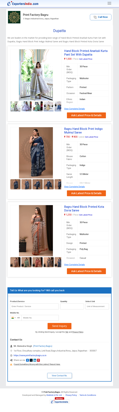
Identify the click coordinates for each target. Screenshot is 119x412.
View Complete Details (74, 109)
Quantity (63, 301)
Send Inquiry (59, 326)
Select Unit (90, 301)
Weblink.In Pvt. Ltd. (54, 395)
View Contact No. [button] (59, 375)
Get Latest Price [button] (85, 59)
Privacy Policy (77, 332)
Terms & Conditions (88, 395)
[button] (100, 17)
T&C (66, 332)
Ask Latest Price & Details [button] (86, 115)
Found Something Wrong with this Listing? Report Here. (37, 364)
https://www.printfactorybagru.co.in (30, 355)
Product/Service (17, 301)
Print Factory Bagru (35, 14)
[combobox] (15, 317)
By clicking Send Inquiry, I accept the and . (59, 332)
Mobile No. (14, 313)
